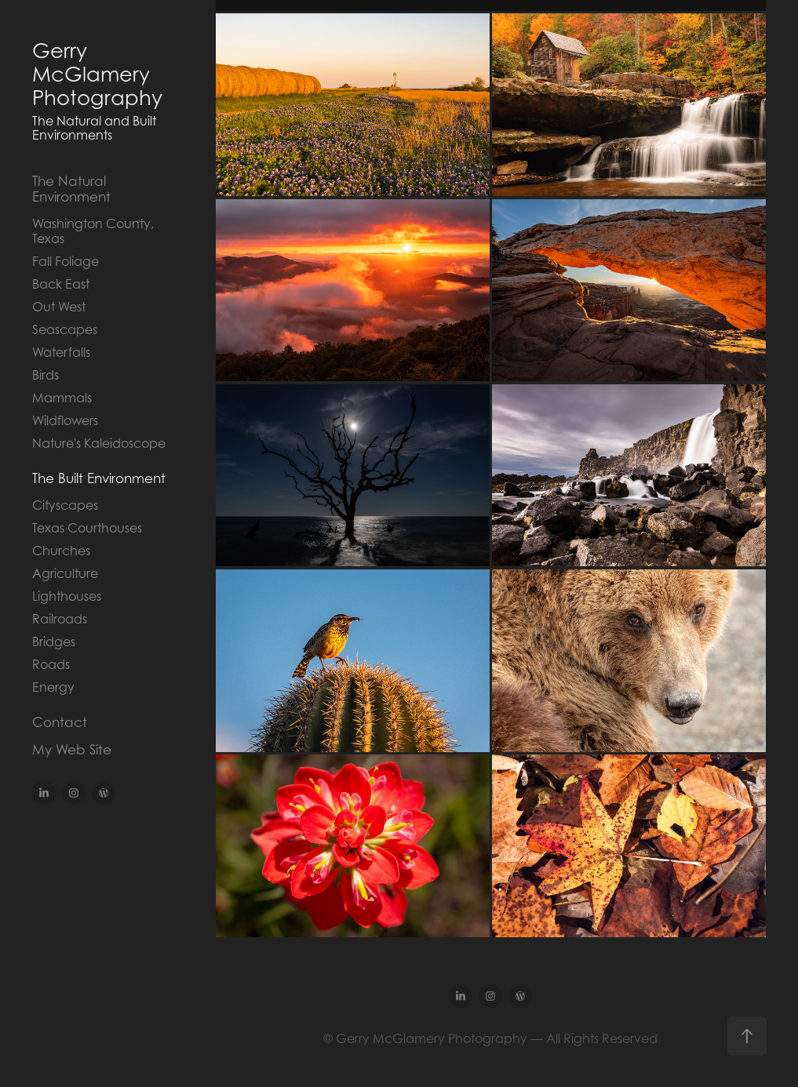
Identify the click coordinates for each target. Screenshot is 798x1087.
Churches (61, 550)
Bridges (53, 641)
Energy (53, 687)
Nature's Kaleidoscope (99, 443)
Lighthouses (66, 596)
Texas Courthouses (87, 528)
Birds (45, 375)
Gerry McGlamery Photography (97, 74)
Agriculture (65, 573)
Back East (60, 284)
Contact (59, 722)
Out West (59, 306)
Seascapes (64, 329)
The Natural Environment (71, 189)
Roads (51, 664)
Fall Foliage (65, 261)
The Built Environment (99, 478)
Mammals (62, 397)
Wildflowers (65, 420)
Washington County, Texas (93, 231)
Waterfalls (61, 352)
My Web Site (71, 750)
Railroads (59, 619)
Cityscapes (65, 505)
